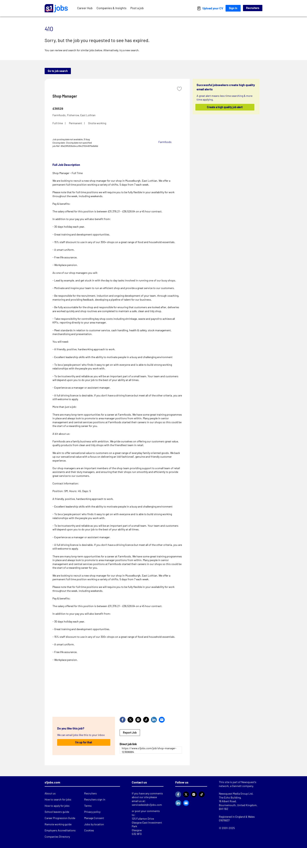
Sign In (233, 8)
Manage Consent (94, 818)
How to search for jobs (58, 799)
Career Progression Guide (60, 818)
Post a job (137, 8)
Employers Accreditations (60, 830)
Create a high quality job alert (225, 107)
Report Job (130, 732)
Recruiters (252, 8)
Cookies (89, 830)
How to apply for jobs (57, 805)
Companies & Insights (111, 8)
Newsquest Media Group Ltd (236, 793)
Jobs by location (94, 824)
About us (50, 793)
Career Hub (85, 8)
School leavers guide (57, 811)
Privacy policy (92, 811)
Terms (88, 805)
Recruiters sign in (94, 799)
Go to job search (58, 71)
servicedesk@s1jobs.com (147, 804)
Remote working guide (58, 824)
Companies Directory (57, 836)
